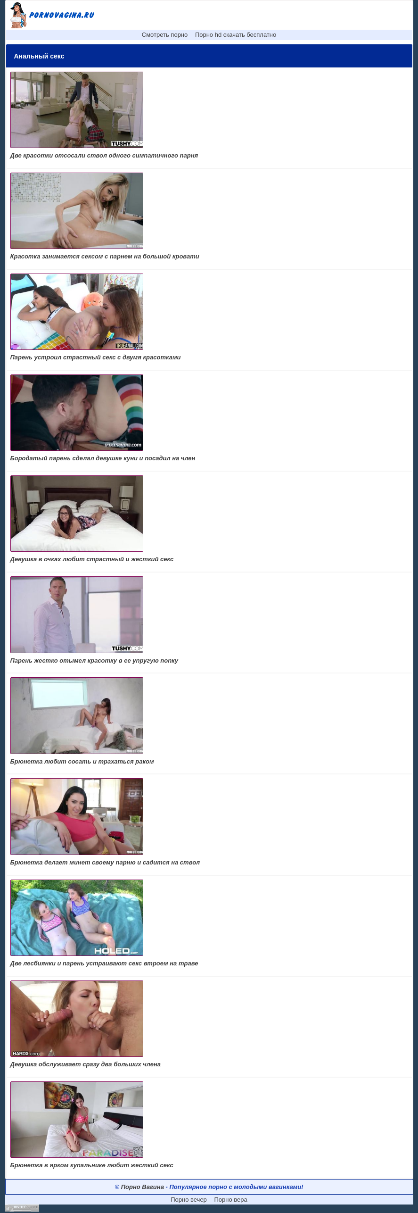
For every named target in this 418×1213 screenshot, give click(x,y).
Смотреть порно (165, 34)
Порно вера (230, 1199)
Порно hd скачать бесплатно (235, 34)
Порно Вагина (142, 1186)
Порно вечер (189, 1199)
